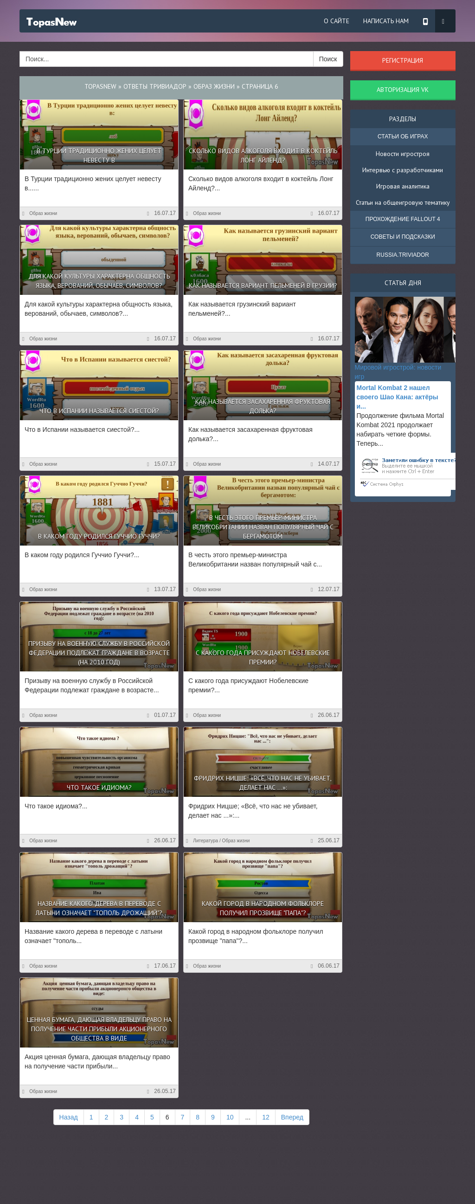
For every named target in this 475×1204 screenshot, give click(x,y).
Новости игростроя (403, 154)
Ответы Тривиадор (154, 86)
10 (230, 1117)
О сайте (336, 21)
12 (266, 1117)
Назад (68, 1117)
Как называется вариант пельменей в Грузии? (263, 285)
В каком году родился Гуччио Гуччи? (99, 536)
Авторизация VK (403, 89)
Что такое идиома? (99, 787)
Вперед (292, 1117)
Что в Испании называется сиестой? (99, 411)
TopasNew (100, 86)
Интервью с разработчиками (402, 170)
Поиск (328, 59)
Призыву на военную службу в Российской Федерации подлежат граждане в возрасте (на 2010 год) (99, 652)
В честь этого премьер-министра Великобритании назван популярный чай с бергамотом (263, 527)
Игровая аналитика (403, 186)
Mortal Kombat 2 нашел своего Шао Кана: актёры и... (397, 397)
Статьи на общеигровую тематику (403, 202)
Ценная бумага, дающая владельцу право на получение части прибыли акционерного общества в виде (99, 1028)
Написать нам (386, 21)
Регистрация (402, 60)
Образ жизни (214, 86)
